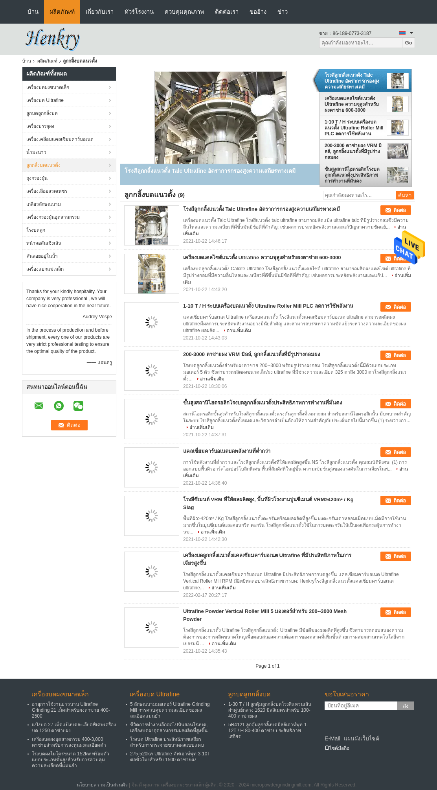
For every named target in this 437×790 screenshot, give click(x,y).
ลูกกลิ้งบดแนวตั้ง (43, 165)
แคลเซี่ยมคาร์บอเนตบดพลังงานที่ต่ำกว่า (226, 451)
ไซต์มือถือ (337, 748)
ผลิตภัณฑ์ (62, 11)
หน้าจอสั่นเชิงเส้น (43, 243)
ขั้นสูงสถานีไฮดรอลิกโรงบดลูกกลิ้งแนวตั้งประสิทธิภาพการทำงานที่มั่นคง (352, 175)
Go (408, 43)
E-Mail (332, 738)
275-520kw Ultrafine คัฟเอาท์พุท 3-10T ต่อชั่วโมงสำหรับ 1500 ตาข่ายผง (170, 756)
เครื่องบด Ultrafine (45, 100)
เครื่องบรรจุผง (40, 126)
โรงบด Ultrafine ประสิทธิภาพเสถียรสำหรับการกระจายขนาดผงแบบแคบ (167, 742)
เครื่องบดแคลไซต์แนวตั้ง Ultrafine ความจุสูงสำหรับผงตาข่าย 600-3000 (352, 104)
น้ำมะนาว (36, 152)
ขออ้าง (258, 11)
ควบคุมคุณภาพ (184, 11)
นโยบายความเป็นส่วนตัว (102, 785)
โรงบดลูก (35, 230)
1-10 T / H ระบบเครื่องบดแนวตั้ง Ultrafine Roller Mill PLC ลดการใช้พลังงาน (354, 128)
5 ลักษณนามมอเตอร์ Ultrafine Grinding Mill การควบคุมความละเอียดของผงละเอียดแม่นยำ (170, 710)
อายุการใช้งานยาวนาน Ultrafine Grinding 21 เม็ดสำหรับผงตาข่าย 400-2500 (71, 710)
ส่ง (406, 706)
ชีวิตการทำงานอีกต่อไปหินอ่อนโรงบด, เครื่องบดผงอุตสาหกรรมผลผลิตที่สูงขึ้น (168, 727)
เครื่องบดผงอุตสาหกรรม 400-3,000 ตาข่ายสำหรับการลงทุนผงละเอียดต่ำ (69, 742)
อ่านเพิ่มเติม (239, 330)
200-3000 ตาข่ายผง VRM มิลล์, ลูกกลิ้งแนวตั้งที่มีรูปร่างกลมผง (353, 151)
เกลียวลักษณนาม (43, 204)
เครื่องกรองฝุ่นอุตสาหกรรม (53, 217)
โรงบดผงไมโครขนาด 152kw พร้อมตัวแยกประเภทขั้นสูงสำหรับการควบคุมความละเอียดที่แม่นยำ (70, 759)
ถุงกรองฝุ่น (37, 178)
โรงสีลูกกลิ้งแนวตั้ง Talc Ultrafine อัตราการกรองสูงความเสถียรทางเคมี (352, 81)
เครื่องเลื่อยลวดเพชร (46, 191)
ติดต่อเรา (227, 11)
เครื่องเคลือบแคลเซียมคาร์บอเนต (60, 139)
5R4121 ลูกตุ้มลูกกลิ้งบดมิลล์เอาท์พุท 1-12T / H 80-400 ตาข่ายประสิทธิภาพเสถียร (268, 730)
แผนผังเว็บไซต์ (361, 738)
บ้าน (33, 11)
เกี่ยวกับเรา (100, 11)
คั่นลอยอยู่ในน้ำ (42, 256)
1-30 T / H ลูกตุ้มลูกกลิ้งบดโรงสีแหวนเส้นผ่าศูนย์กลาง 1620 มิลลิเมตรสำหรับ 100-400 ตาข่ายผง (269, 710)
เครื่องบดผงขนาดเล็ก (47, 87)
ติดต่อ (399, 210)
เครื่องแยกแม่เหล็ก (45, 269)
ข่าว (282, 11)
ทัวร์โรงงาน (139, 11)
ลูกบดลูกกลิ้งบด (42, 113)
